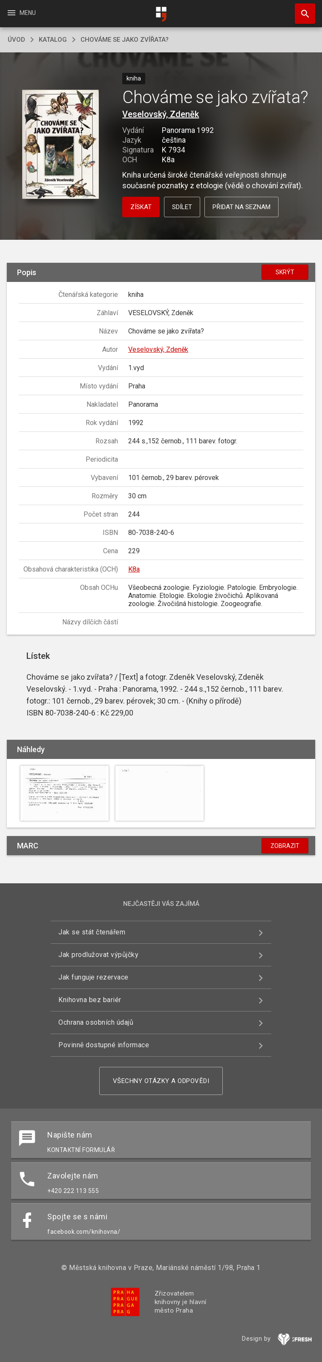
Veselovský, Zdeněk (160, 114)
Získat (141, 207)
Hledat (301, 9)
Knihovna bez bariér (89, 1000)
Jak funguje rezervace (93, 977)
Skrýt (285, 272)
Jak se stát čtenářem (91, 932)
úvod (16, 39)
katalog (53, 39)
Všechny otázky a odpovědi (161, 1081)
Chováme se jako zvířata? (124, 39)
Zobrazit (284, 845)
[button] (60, 145)
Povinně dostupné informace (103, 1045)
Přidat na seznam (241, 207)
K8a (134, 569)
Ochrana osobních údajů (95, 1022)
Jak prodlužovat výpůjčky (98, 955)
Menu (21, 13)
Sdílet (182, 207)
